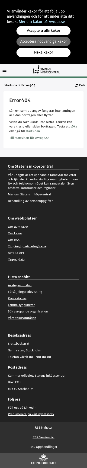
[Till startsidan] (46, 71)
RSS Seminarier (44, 437)
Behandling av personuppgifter (30, 201)
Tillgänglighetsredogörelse (27, 246)
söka (74, 126)
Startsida (10, 85)
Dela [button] (80, 85)
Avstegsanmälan (20, 285)
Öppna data (16, 259)
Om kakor (15, 233)
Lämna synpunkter (21, 305)
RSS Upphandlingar (43, 447)
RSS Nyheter (43, 428)
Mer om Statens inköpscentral (29, 194)
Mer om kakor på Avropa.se (42, 21)
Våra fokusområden (22, 318)
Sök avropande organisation (28, 311)
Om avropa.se (18, 227)
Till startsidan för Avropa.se (29, 138)
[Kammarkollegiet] (43, 460)
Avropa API (16, 253)
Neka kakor (43, 52)
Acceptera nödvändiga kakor (43, 41)
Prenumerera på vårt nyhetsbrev (31, 414)
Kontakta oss (17, 298)
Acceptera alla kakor (43, 30)
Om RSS (13, 240)
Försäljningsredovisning (25, 292)
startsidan (33, 131)
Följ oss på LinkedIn (22, 408)
